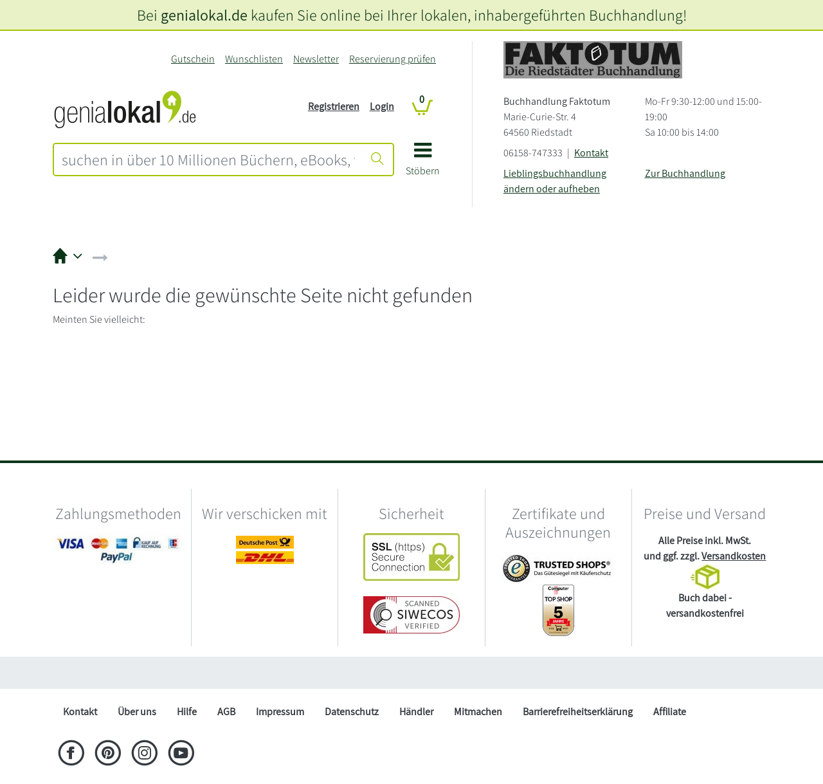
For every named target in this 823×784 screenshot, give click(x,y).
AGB (226, 711)
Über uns (137, 711)
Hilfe (187, 711)
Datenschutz (352, 711)
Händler (416, 711)
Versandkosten (733, 556)
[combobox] (208, 159)
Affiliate (669, 711)
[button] (423, 164)
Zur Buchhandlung (685, 173)
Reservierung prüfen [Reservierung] (392, 59)
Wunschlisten (254, 59)
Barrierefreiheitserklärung (578, 711)
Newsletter (316, 59)
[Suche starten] (377, 159)
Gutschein (193, 59)
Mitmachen (478, 711)
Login (382, 106)
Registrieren (333, 106)
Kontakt (591, 153)
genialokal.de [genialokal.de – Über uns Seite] (204, 15)
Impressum (280, 711)
